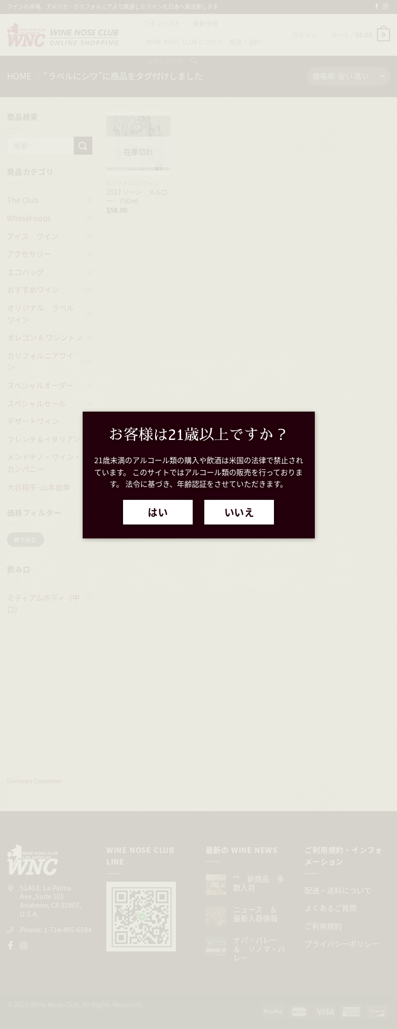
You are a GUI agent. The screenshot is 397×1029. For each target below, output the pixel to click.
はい (158, 512)
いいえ (239, 512)
